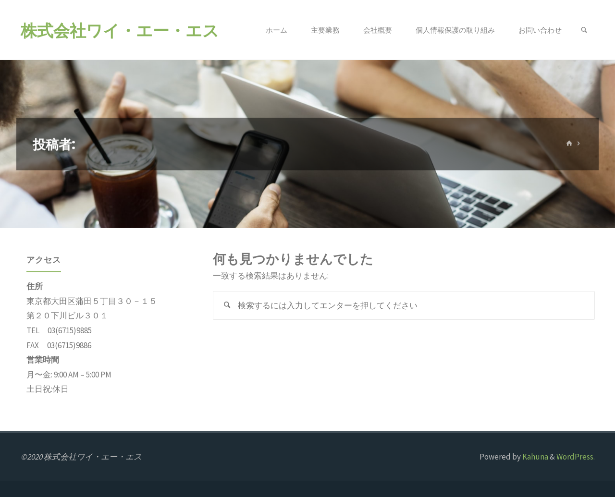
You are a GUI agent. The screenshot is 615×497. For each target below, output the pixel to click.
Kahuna (534, 456)
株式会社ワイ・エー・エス (120, 30)
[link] (584, 30)
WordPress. (575, 456)
